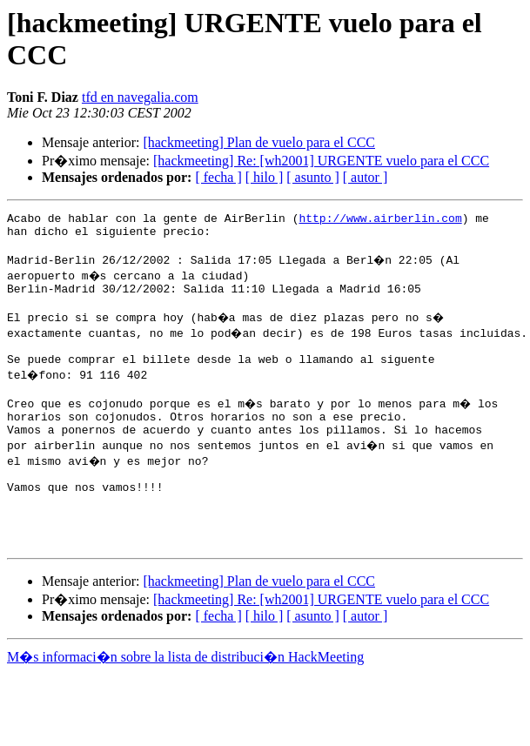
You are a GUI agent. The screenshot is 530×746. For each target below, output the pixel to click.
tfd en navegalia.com (140, 97)
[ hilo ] (264, 177)
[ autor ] (365, 177)
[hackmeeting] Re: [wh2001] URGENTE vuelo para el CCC (321, 160)
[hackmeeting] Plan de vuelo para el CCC (259, 142)
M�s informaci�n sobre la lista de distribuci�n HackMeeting (185, 698)
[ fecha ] (218, 177)
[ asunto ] (312, 177)
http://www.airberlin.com (380, 220)
